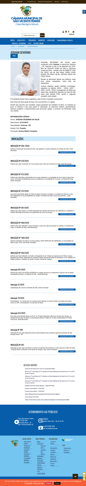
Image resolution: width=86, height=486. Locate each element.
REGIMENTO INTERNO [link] (26, 451)
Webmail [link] (71, 33)
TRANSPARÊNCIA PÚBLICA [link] (65, 40)
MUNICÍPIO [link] (41, 40)
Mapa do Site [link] (53, 461)
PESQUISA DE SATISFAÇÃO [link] (27, 447)
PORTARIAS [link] (26, 462)
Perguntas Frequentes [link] (45, 1)
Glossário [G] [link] (32, 1)
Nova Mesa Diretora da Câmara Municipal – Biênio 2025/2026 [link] (39, 385)
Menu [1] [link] (56, 1)
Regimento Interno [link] (43, 447)
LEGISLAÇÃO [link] (51, 40)
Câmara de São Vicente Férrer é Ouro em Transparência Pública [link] (40, 369)
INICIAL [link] (12, 40)
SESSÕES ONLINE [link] (38, 43)
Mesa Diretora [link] (43, 453)
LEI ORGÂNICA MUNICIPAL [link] (27, 459)
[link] (17, 1)
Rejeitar (48, 483)
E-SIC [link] (29, 43)
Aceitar (57, 483)
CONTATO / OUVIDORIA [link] (19, 43)
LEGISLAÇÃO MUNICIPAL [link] (27, 455)
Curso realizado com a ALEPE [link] (32, 397)
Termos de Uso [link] (67, 448)
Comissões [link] (43, 450)
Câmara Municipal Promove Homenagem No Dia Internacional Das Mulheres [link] (42, 394)
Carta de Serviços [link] (52, 464)
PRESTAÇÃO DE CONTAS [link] (27, 443)
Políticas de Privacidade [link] (66, 451)
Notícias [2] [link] (64, 1)
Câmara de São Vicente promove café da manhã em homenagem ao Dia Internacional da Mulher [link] (47, 400)
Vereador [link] (21, 46)
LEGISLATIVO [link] (21, 40)
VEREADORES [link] (32, 40)
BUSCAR (42, 35)
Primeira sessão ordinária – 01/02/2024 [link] (34, 388)
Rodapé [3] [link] (53, 459)
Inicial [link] (13, 46)
